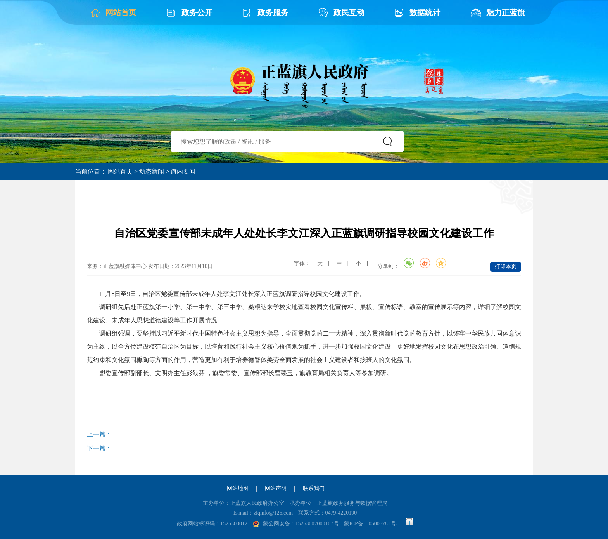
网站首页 (120, 12)
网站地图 (238, 488)
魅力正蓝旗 (505, 12)
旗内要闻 (183, 171)
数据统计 (424, 12)
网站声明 (276, 488)
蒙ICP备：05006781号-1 (372, 524)
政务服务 (272, 12)
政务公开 (196, 12)
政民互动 (348, 12)
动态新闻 (151, 171)
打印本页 (505, 267)
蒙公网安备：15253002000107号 (301, 524)
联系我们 (314, 488)
